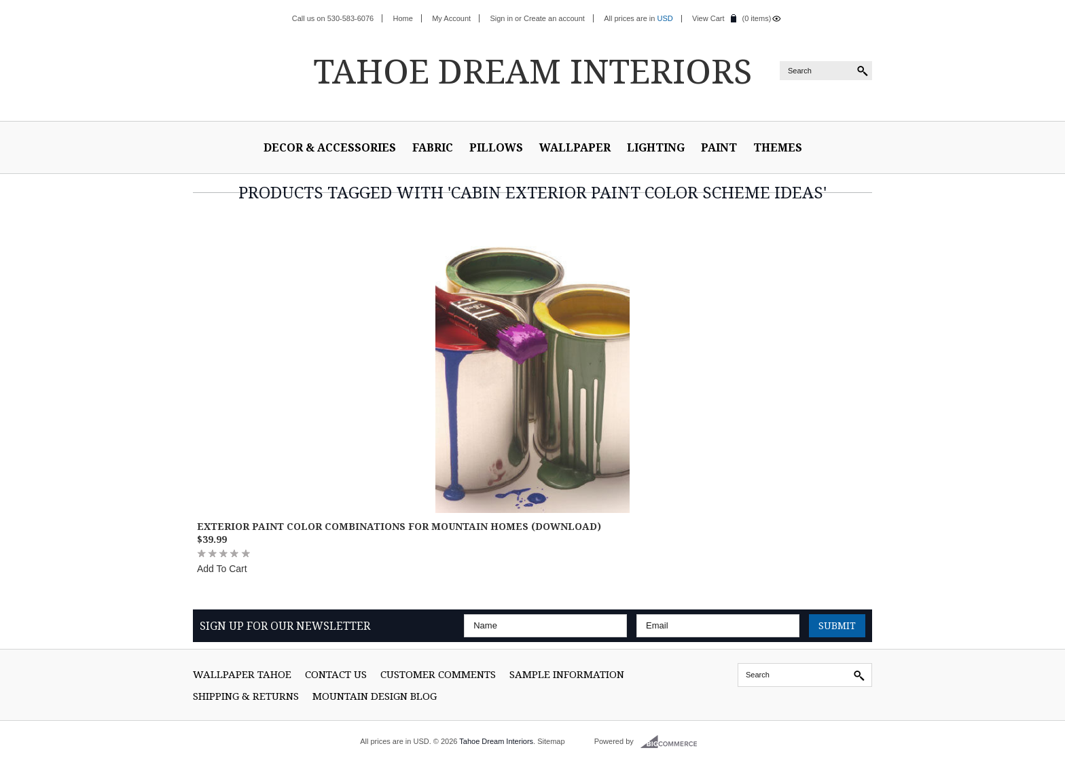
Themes (777, 147)
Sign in (501, 18)
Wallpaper (575, 147)
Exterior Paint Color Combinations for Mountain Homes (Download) (399, 526)
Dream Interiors (532, 71)
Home (403, 18)
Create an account (554, 18)
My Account (451, 18)
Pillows (496, 147)
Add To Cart (222, 568)
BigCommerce (672, 741)
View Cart (708, 18)
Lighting (656, 147)
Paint (719, 147)
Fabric (432, 147)
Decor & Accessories (330, 147)
